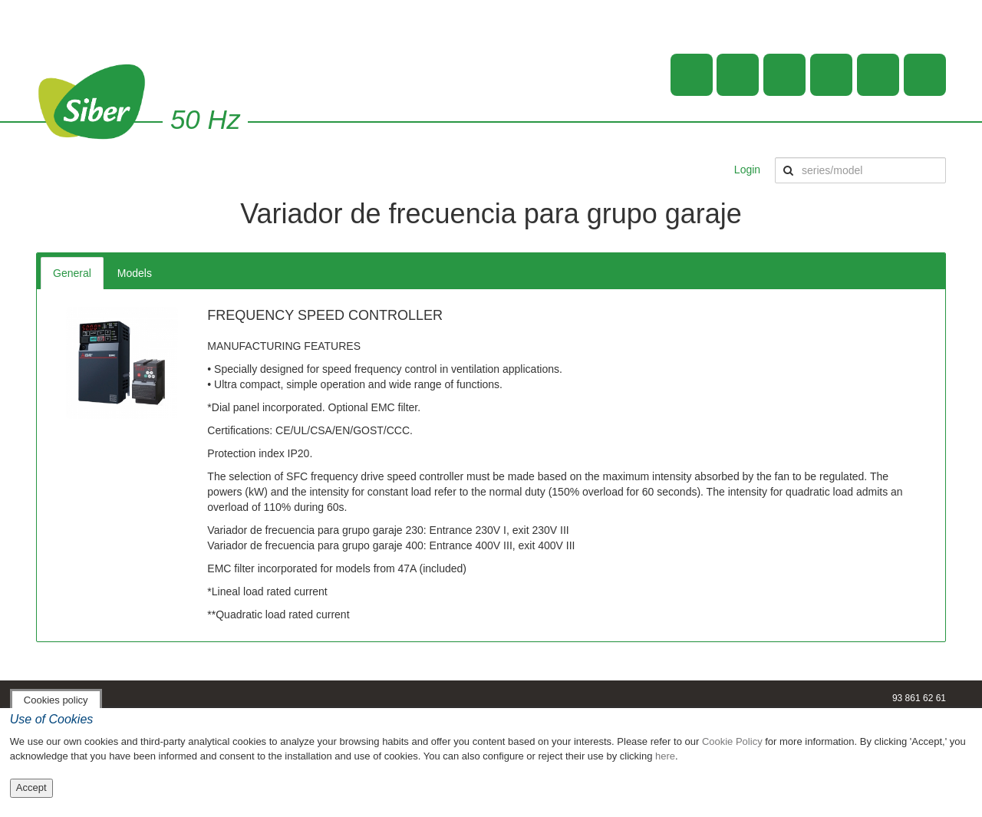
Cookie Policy (732, 741)
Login (747, 169)
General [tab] (72, 273)
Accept (31, 787)
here (665, 756)
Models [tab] (134, 273)
